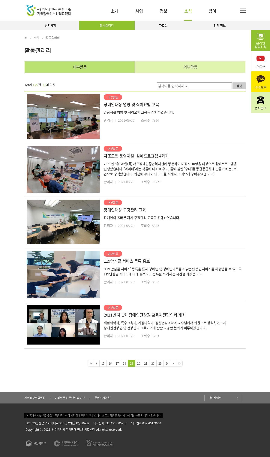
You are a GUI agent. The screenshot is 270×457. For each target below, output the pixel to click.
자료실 (163, 25)
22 (152, 363)
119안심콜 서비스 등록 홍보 (127, 261)
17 (117, 363)
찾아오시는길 (102, 398)
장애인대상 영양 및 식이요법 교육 (131, 104)
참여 (212, 11)
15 (103, 363)
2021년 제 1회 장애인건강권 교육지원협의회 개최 (144, 315)
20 (138, 363)
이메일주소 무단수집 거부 (70, 398)
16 (110, 363)
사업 (139, 11)
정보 (163, 11)
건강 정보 (220, 25)
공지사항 (50, 25)
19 (131, 363)
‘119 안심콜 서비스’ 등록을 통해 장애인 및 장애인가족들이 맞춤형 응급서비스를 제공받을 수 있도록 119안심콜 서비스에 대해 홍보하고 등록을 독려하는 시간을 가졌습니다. (173, 271)
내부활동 (80, 67)
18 (124, 363)
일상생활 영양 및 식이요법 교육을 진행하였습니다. (139, 112)
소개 (114, 11)
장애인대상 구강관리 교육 (125, 210)
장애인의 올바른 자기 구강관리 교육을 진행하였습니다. (142, 217)
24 (167, 363)
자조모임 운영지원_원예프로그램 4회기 (136, 156)
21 (145, 363)
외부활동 (190, 67)
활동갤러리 (107, 25)
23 (160, 363)
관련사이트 (214, 398)
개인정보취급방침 (34, 398)
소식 (188, 11)
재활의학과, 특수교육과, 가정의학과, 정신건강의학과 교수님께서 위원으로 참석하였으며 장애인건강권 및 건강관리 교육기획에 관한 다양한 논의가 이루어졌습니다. (165, 325)
